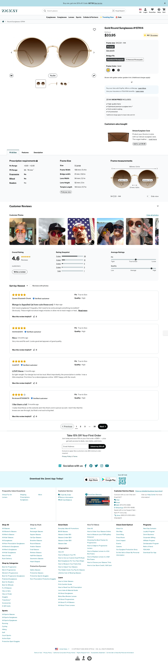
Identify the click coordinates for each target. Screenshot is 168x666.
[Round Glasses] (35, 543)
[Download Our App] (149, 552)
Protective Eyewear (38, 566)
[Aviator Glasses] (35, 546)
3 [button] (84, 426)
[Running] (5, 623)
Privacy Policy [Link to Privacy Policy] (48, 652)
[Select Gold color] (108, 70)
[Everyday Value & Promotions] (68, 528)
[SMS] (116, 505)
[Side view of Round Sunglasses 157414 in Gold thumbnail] (53, 83)
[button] (118, 11)
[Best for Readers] (8, 582)
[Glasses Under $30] (64, 540)
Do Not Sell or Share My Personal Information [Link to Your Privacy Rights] (120, 652)
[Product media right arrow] (94, 52)
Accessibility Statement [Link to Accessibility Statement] (98, 652)
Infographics (63, 548)
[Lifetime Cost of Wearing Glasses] (69, 573)
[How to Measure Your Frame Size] (69, 564)
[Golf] (3, 632)
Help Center (151, 495)
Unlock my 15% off (97, 446)
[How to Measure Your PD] (67, 555)
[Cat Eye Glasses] (35, 537)
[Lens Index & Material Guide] (68, 590)
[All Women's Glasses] (9, 531)
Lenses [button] (71, 17)
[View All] (33, 528)
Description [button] (38, 152)
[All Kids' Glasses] (7, 537)
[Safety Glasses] (35, 570)
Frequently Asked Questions (13, 491)
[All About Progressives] (66, 599)
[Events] (118, 543)
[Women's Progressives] (10, 573)
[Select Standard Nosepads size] (115, 59)
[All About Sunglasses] (65, 593)
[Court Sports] (6, 635)
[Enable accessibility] (165, 333)
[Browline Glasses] (36, 540)
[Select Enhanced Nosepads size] (134, 59)
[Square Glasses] (35, 534)
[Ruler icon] (94, 76)
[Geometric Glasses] (36, 558)
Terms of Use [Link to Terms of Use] (38, 652)
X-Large (78, 165)
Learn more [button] (140, 91)
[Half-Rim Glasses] (36, 555)
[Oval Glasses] (34, 549)
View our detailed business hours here (149, 491)
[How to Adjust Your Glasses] (67, 567)
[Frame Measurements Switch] (148, 196)
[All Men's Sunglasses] (9, 549)
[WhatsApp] (118, 507)
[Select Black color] (113, 70)
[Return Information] (65, 497)
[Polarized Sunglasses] (9, 579)
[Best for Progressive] (9, 567)
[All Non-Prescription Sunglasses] (13, 543)
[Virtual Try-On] (7, 495)
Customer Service (65, 491)
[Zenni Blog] (120, 534)
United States (62, 649)
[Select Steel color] (118, 70)
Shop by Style (35, 525)
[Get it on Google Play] (108, 479)
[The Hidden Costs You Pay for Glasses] (71, 570)
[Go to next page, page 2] (103, 426)
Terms (75, 456)
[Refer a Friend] (148, 546)
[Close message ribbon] (165, 3)
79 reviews (154, 35)
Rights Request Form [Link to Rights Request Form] (83, 652)
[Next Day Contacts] (149, 528)
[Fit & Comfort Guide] (65, 584)
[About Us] (119, 528)
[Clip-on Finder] (7, 594)
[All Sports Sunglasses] (9, 617)
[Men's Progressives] (9, 570)
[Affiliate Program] (149, 540)
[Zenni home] (3, 21)
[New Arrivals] (6, 555)
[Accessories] (6, 603)
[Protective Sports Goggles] (39, 576)
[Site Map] (119, 531)
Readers (12, 183)
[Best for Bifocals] (7, 585)
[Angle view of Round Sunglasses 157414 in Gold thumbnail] (65, 83)
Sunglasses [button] (62, 17)
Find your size (66, 192)
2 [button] (80, 426)
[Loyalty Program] (149, 531)
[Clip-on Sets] (6, 591)
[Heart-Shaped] (35, 561)
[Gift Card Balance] (65, 500)
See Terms (97, 3)
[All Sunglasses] (7, 540)
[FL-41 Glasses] (7, 588)
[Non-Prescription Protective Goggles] (43, 579)
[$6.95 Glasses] (63, 531)
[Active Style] (6, 638)
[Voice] (117, 515)
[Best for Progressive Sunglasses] (13, 576)
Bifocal (12, 178)
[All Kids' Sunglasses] (9, 552)
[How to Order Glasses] (65, 581)
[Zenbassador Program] (151, 543)
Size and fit (110, 50)
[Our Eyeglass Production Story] (126, 549)
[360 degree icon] (11, 76)
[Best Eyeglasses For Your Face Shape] (71, 561)
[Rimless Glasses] (35, 552)
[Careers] (119, 546)
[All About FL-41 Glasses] (66, 602)
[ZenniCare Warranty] (93, 494)
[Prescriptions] (25, 497)
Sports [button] (78, 17)
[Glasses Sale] (62, 543)
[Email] (117, 502)
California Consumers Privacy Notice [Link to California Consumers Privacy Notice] (64, 652)
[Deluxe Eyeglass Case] (118, 137)
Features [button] (25, 152)
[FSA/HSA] (146, 549)
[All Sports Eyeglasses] (9, 620)
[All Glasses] (6, 528)
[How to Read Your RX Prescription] (70, 587)
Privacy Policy (66, 456)
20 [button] (95, 426)
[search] (76, 11)
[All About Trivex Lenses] (66, 605)
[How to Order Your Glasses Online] (99, 531)
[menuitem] (84, 17)
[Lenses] (4, 497)
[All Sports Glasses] (8, 614)
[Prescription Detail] (37, 161)
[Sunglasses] (24, 500)
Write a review (20, 272)
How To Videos (93, 525)
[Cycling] (4, 626)
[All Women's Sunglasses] (10, 546)
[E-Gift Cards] (6, 606)
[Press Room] (120, 537)
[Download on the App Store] (92, 479)
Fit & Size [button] (13, 152)
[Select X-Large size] (110, 46)
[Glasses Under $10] (64, 534)
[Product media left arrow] (11, 52)
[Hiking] (4, 629)
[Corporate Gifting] (149, 537)
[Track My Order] (64, 494)
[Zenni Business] (148, 534)
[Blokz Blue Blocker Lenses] (67, 596)
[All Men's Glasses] (8, 534)
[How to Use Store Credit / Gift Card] (99, 565)
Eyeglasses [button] (51, 17)
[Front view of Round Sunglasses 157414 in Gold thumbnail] (41, 83)
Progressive (14, 174)
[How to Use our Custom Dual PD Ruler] (71, 558)
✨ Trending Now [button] (107, 17)
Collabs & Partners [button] (90, 17)
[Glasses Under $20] (64, 537)
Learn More (142, 88)
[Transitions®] (6, 600)
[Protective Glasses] (36, 573)
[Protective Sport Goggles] (11, 641)
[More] (40, 495)
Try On (52, 75)
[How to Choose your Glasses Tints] (99, 562)
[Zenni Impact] (120, 540)
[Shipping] (23, 495)
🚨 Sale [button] (119, 17)
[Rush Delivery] (7, 558)
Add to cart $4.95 (139, 144)
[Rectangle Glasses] (36, 531)
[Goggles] (5, 597)
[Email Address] (75, 446)
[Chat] (116, 500)
